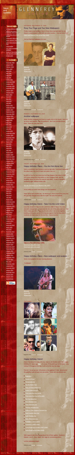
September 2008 (10, 133)
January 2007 (9, 90)
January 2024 (9, 270)
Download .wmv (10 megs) (32, 247)
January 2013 (9, 208)
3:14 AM (33, 445)
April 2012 (8, 191)
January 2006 (9, 64)
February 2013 (10, 210)
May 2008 (8, 124)
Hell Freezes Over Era (32, 413)
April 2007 (8, 96)
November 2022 (10, 263)
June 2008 (9, 126)
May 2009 (8, 146)
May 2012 (8, 193)
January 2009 (9, 139)
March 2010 (9, 165)
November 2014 (10, 225)
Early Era (28, 376)
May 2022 (8, 261)
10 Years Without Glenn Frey (13, 29)
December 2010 (10, 174)
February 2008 (10, 118)
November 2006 (10, 86)
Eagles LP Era (30, 379)
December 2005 (10, 62)
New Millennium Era (32, 419)
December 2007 (10, 114)
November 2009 (10, 156)
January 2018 (9, 244)
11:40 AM (34, 354)
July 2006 (8, 77)
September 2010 (10, 169)
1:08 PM (37, 159)
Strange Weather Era (32, 407)
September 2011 (10, 182)
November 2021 (10, 257)
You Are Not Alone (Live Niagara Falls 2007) (37, 185)
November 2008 (10, 137)
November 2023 (10, 268)
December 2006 (10, 88)
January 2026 (9, 276)
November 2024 (10, 272)
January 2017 (9, 240)
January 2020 (9, 251)
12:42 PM (34, 109)
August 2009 (9, 152)
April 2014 (8, 223)
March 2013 (9, 212)
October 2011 (9, 184)
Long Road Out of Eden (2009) (35, 430)
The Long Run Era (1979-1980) (35, 396)
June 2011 (9, 178)
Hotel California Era (32, 390)
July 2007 (8, 103)
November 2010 (10, 171)
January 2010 (9, 161)
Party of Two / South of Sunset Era (36, 410)
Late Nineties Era (31, 416)
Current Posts (9, 278)
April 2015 (8, 229)
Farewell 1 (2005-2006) (33, 424)
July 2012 (8, 197)
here (39, 364)
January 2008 (9, 116)
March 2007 (9, 94)
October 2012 (9, 204)
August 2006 (9, 79)
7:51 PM (33, 251)
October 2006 (9, 84)
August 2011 (9, 180)
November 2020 (10, 253)
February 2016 (10, 236)
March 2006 (9, 69)
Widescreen (27, 71)
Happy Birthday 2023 (11, 40)
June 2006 (9, 75)
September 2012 (10, 201)
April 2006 (8, 71)
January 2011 (9, 176)
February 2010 (10, 163)
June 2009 (9, 148)
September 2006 (10, 82)
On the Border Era (31, 384)
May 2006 (8, 73)
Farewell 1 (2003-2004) (33, 421)
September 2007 (10, 107)
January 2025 (9, 274)
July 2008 (8, 129)
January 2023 (9, 266)
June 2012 (9, 195)
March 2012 (9, 189)
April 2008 (8, 122)
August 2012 (9, 199)
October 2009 (9, 154)
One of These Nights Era (33, 387)
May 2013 (8, 216)
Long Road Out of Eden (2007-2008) (37, 427)
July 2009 (8, 150)
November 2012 (10, 206)
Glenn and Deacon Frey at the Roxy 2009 (36, 35)
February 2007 (10, 92)
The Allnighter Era (31, 402)
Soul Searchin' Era (31, 404)
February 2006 (10, 67)
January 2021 (9, 255)
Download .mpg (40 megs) (32, 245)
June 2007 (9, 101)
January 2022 (9, 259)
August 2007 (9, 105)
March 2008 (9, 120)
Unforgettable (9, 46)
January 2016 (9, 233)
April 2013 (8, 214)
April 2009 (8, 144)
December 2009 (10, 159)
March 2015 (9, 227)
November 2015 (10, 231)
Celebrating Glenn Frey (12, 38)
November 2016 (10, 238)
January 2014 (9, 221)
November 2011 (10, 186)
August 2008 (9, 131)
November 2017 (10, 242)
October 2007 (9, 109)
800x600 (26, 67)
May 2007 (8, 99)
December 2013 (10, 219)
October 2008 (9, 135)
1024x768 (27, 69)
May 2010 (8, 167)
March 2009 (9, 141)
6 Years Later (9, 55)
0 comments (40, 109)
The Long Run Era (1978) (33, 393)
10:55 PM (34, 199)
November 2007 (10, 111)
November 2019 (10, 248)
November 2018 (10, 246)
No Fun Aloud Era (31, 399)
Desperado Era (30, 382)
